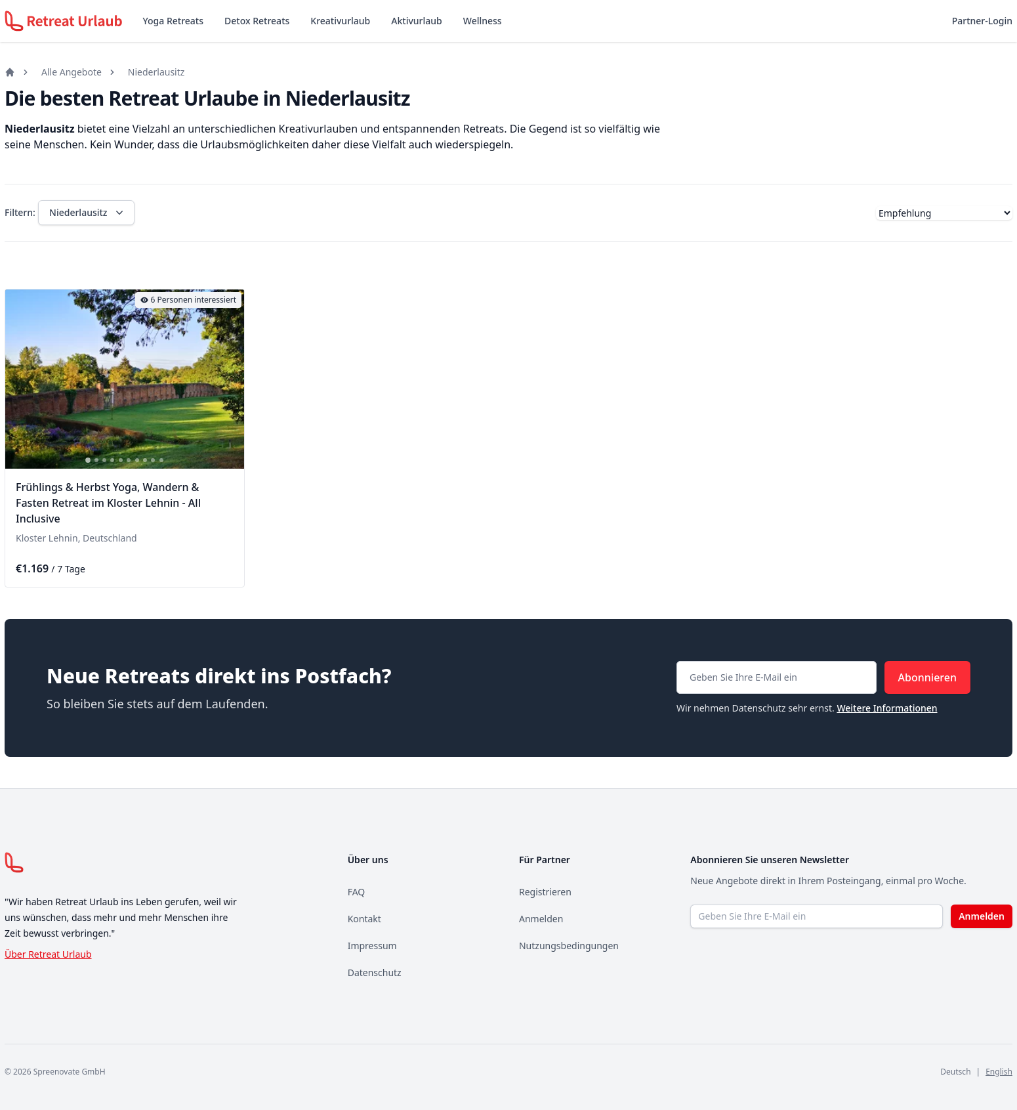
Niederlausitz (156, 72)
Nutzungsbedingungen (569, 945)
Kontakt (364, 918)
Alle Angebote (71, 72)
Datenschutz (375, 972)
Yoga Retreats (173, 20)
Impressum (372, 945)
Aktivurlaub (416, 20)
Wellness (482, 20)
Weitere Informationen (887, 708)
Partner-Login (982, 20)
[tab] (88, 460)
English (999, 1071)
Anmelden (541, 918)
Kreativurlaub (340, 20)
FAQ (356, 892)
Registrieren (545, 892)
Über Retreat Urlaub (48, 954)
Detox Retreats (256, 20)
